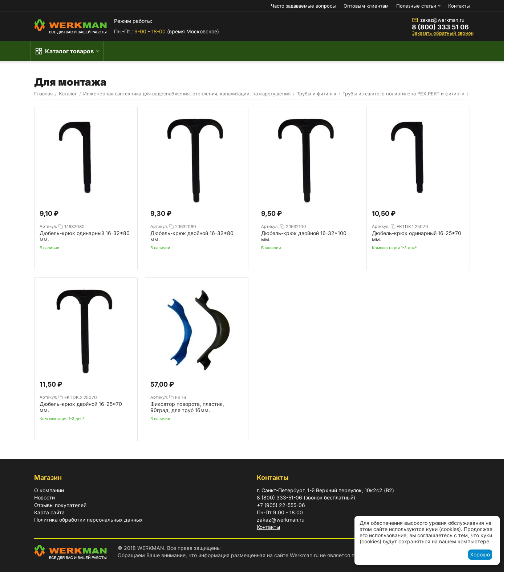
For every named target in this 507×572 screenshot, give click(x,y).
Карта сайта (49, 512)
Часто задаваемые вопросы (303, 6)
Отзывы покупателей (60, 505)
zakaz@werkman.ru (438, 20)
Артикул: (48, 226)
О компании (49, 490)
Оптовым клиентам (366, 6)
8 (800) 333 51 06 (440, 27)
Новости (44, 497)
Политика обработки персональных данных (88, 520)
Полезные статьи (416, 6)
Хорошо (480, 554)
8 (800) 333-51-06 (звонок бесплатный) (306, 497)
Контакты (459, 6)
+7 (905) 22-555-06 (281, 505)
